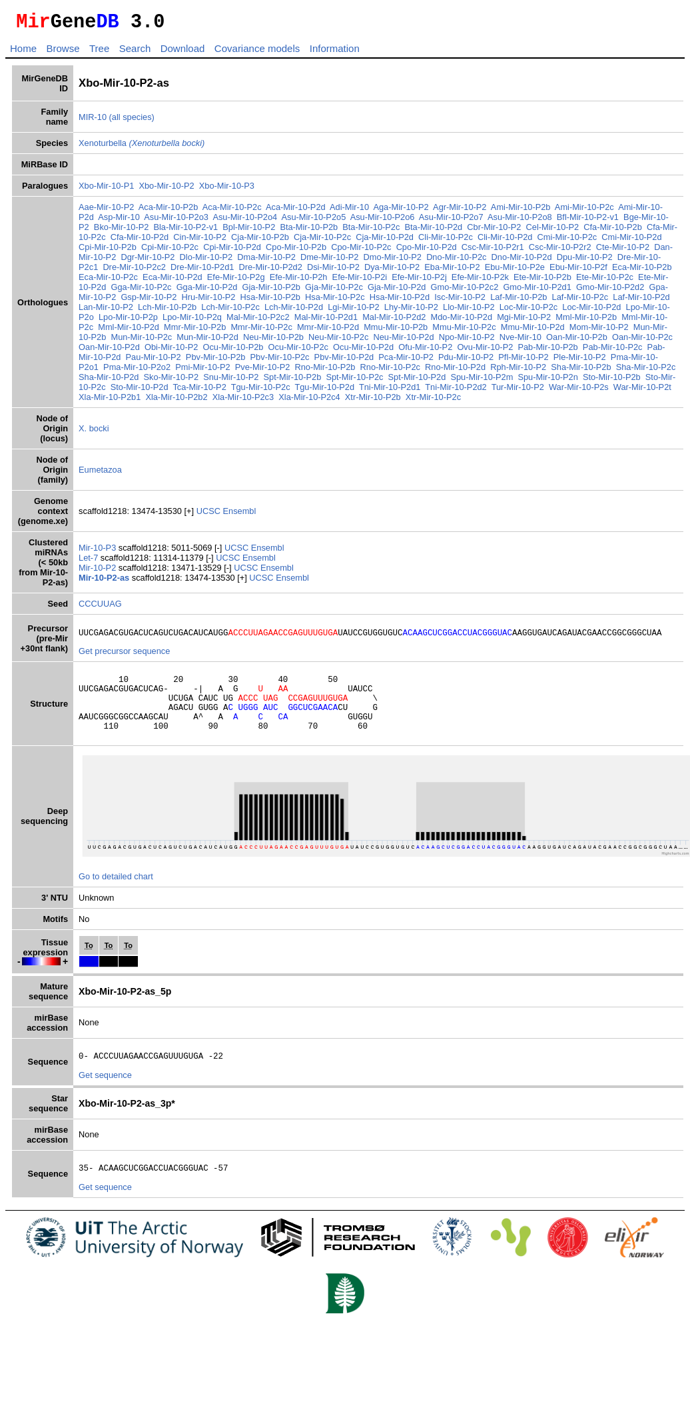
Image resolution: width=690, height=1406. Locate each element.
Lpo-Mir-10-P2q (192, 321)
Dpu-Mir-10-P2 (585, 261)
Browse (62, 52)
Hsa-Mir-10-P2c (335, 301)
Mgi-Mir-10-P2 (524, 321)
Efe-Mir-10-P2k (480, 281)
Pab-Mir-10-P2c (613, 351)
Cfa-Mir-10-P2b (612, 231)
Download (183, 52)
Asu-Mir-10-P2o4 (244, 221)
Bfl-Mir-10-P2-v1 (588, 221)
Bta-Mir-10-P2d (433, 231)
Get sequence (105, 1095)
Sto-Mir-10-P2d (140, 391)
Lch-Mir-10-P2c (230, 311)
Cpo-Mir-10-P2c (361, 251)
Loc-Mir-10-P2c (528, 311)
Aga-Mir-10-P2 (400, 211)
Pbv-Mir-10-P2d (344, 361)
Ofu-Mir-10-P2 (425, 351)
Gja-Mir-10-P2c (334, 291)
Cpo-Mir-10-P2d (426, 251)
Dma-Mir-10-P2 (266, 261)
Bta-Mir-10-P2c (371, 231)
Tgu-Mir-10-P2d (324, 391)
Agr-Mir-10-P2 (459, 211)
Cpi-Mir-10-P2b (108, 251)
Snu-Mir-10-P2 (230, 381)
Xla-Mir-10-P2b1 (110, 401)
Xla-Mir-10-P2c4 (309, 401)
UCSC (209, 515)
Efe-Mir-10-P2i (360, 281)
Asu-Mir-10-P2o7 (451, 221)
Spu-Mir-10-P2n (547, 381)
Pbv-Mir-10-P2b (216, 361)
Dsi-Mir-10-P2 (333, 271)
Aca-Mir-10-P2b (168, 211)
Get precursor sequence (124, 657)
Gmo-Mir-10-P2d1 (537, 291)
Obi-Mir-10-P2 (171, 351)
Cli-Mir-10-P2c (445, 241)
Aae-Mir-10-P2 (106, 211)
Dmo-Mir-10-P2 (393, 261)
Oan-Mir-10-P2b (576, 341)
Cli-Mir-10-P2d (505, 241)
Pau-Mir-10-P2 (153, 361)
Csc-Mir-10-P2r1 (493, 251)
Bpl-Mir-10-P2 (248, 231)
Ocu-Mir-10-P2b (232, 351)
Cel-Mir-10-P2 (552, 231)
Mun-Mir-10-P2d (207, 341)
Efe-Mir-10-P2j (419, 281)
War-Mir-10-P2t (642, 391)
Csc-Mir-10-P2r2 (560, 251)
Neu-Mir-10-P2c (338, 341)
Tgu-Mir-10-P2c (260, 391)
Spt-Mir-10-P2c (354, 381)
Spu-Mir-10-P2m (481, 381)
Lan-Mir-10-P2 (106, 311)
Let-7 (90, 562)
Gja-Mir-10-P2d (397, 291)
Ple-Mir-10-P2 (579, 361)
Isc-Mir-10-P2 (460, 301)
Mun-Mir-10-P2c (141, 341)
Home (23, 52)
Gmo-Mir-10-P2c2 (465, 291)
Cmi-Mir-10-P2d (631, 241)
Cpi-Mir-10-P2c (169, 251)
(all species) (132, 121)
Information (335, 52)
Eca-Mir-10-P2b (642, 271)
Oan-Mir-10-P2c (642, 341)
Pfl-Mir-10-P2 (523, 361)
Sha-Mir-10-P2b (581, 371)
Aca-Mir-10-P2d (296, 211)
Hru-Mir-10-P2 (208, 301)
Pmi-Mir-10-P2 (202, 371)
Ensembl (239, 515)
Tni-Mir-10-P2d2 (455, 391)
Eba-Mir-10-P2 (452, 271)
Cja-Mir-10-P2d (385, 241)
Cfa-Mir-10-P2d (140, 241)
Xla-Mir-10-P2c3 (243, 401)
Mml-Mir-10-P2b (586, 321)
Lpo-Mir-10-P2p (128, 321)
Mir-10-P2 (99, 572)
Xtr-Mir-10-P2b (373, 401)
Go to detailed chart (116, 894)
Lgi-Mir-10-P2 (354, 311)
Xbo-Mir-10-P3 (226, 190)
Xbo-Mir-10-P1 (106, 190)
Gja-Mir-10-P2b (271, 291)
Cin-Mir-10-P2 (199, 241)
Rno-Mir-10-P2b (324, 371)
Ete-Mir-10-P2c (604, 281)
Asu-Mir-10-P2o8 (520, 221)
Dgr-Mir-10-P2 (147, 261)
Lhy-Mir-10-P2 (411, 311)
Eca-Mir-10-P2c (108, 281)
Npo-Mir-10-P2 (467, 341)
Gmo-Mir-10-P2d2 (610, 291)
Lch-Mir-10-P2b (167, 311)
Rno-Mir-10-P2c (390, 371)
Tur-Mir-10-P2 (518, 391)
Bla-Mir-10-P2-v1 (185, 231)
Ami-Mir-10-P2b (521, 211)
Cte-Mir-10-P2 (622, 251)
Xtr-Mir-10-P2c (433, 401)
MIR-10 (93, 121)
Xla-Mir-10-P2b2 (176, 401)
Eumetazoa (100, 474)
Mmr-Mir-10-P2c (261, 331)
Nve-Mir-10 (520, 341)
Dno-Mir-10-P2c (456, 261)
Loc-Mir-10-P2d (591, 311)
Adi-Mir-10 (349, 211)
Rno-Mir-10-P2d (455, 371)
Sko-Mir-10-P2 (171, 381)
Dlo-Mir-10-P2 (206, 261)
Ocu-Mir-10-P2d (363, 351)
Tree (99, 52)
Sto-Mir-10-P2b (612, 381)
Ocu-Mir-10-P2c (298, 351)
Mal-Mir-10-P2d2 (394, 321)
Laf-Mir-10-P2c (580, 301)
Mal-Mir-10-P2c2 (258, 321)
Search (135, 52)
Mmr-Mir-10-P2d (328, 331)
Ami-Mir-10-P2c (584, 211)
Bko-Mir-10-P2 (121, 231)
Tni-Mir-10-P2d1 (389, 391)
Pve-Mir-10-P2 (262, 371)
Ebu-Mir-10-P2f (578, 271)
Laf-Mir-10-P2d (641, 301)
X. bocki (94, 432)
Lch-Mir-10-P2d (293, 311)
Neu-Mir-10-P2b (273, 341)
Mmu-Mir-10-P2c (464, 331)
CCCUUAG (100, 608)
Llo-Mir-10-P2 (469, 311)
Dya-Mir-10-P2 (392, 271)
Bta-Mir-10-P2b (309, 231)
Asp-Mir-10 (119, 221)
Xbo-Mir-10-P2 (166, 190)
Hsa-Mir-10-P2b (270, 301)
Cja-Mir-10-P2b (260, 241)
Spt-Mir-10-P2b (293, 381)
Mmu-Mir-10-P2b (396, 331)
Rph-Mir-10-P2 (518, 371)
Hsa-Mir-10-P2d (400, 301)
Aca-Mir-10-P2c (232, 211)
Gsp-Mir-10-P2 (148, 301)
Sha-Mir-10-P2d (109, 381)
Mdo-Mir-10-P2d (461, 321)
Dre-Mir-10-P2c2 (134, 271)
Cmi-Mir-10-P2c (567, 241)
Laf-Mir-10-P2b (518, 301)
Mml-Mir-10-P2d (128, 331)
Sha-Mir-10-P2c (646, 371)
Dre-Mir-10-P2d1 (202, 271)
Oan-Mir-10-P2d (109, 351)
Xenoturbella (141, 147)
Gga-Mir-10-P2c (141, 291)
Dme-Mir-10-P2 (329, 261)
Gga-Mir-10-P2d (207, 291)
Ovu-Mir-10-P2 (485, 351)
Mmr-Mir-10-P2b (195, 331)
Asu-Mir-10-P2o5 (314, 221)
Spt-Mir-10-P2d (417, 381)
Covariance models (257, 52)
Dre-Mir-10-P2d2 (270, 271)
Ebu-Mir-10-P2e (515, 271)
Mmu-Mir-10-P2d (533, 331)
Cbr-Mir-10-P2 (494, 231)
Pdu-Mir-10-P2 (466, 361)
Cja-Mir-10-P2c (322, 241)
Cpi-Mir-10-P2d (232, 251)
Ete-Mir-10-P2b (542, 281)
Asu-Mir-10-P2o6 (382, 221)
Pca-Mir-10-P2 (406, 361)
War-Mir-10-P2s (579, 391)
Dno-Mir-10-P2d (522, 261)
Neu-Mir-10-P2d (404, 341)
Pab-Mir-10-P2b (547, 351)
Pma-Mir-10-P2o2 (137, 371)
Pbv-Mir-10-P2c (280, 361)
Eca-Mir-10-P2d (172, 281)
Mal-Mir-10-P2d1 (326, 321)
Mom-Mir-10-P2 (599, 331)
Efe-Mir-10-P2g (236, 281)
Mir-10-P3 (99, 552)
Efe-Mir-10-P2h (299, 281)
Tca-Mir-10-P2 (199, 391)
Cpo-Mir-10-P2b (296, 251)
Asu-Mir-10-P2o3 (176, 221)
